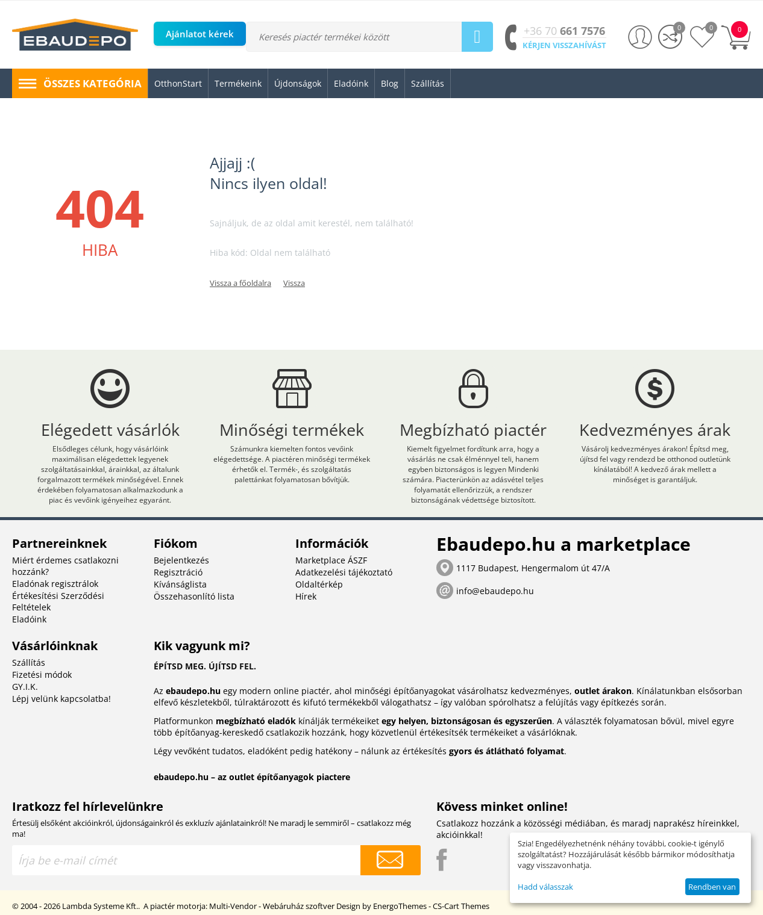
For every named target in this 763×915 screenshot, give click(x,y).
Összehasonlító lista (194, 596)
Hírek (305, 596)
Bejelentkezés (181, 560)
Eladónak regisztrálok (55, 583)
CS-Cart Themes (461, 906)
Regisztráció (178, 572)
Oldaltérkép (319, 584)
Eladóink (29, 619)
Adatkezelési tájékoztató (343, 572)
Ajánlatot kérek (200, 34)
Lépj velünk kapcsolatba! (61, 698)
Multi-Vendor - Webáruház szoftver (271, 906)
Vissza (294, 283)
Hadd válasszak (545, 886)
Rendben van (712, 886)
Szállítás (28, 662)
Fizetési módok (42, 674)
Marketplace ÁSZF (331, 560)
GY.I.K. (25, 686)
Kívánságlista (180, 584)
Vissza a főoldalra (240, 283)
